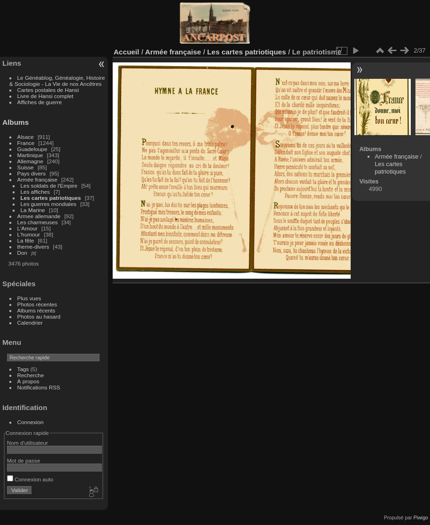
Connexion (30, 422)
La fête (25, 240)
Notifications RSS (39, 387)
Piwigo (421, 517)
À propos (28, 381)
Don (22, 253)
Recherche (30, 375)
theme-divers (33, 246)
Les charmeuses (37, 222)
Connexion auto (30, 479)
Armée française (37, 179)
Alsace (25, 137)
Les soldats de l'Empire (49, 186)
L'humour (28, 234)
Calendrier (30, 323)
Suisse (25, 167)
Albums (15, 122)
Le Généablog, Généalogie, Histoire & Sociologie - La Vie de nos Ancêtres (57, 81)
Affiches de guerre (39, 102)
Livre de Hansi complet (45, 96)
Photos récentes (37, 304)
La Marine (33, 210)
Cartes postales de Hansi (48, 90)
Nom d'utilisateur (27, 443)
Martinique (30, 155)
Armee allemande (39, 216)
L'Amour (27, 228)
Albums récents (36, 310)
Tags (23, 369)
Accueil (126, 52)
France (26, 143)
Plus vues (29, 298)
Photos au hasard (39, 316)
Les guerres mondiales (49, 204)
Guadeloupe (32, 149)
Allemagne (30, 161)
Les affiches (35, 192)
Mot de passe (23, 460)
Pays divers (31, 173)
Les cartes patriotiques (51, 198)
